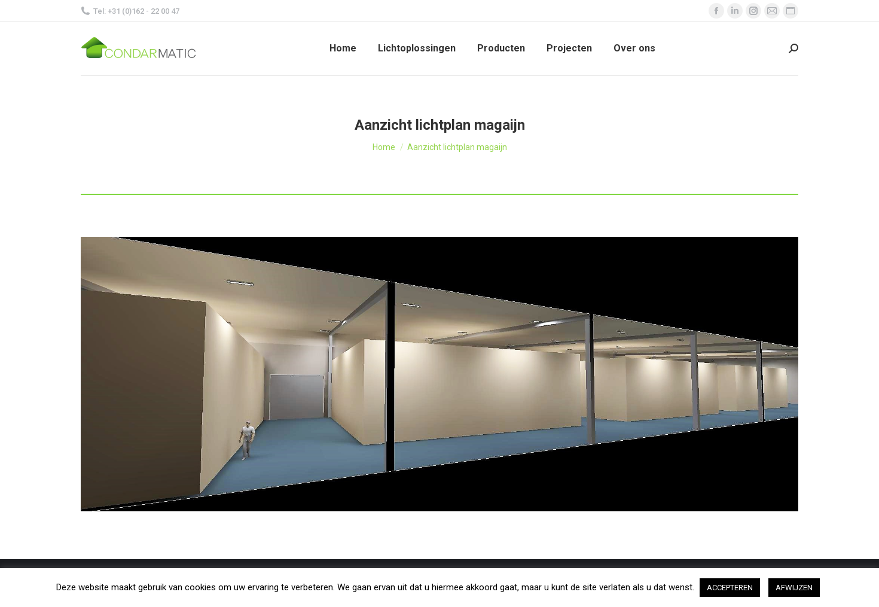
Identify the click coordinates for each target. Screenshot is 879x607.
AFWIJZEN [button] (794, 587)
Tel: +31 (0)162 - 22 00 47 (130, 11)
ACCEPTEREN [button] (730, 587)
